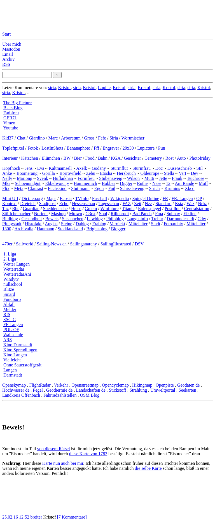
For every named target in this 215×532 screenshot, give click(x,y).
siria (52, 87)
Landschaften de (90, 390)
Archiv (8, 59)
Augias (51, 223)
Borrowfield (70, 173)
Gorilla (48, 173)
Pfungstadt (11, 223)
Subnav (173, 213)
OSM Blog (89, 395)
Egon (99, 188)
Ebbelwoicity (57, 183)
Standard (164, 203)
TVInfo (81, 198)
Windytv (11, 279)
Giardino (37, 138)
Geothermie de (59, 390)
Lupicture (146, 148)
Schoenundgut (28, 183)
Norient (41, 213)
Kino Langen (15, 354)
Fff (96, 148)
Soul (103, 213)
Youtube (10, 128)
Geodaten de (188, 385)
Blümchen (50, 158)
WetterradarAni (17, 274)
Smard (9, 294)
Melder (9, 309)
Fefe (102, 138)
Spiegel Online (145, 198)
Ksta (179, 203)
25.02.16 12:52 (16, 517)
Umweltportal (162, 390)
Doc (159, 168)
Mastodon (11, 49)
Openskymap (14, 385)
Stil (200, 168)
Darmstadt (12, 375)
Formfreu (86, 178)
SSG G (9, 319)
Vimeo (9, 122)
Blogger (118, 228)
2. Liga (9, 259)
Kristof (64, 87)
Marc (53, 138)
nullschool (12, 284)
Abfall (9, 304)
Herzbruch (126, 173)
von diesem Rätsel (53, 448)
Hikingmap (142, 385)
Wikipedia (119, 198)
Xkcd (190, 188)
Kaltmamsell (60, 168)
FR (165, 198)
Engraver (111, 148)
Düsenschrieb (179, 168)
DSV (139, 243)
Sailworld (24, 243)
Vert (182, 173)
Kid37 (7, 138)
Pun (161, 148)
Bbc (15, 208)
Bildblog (10, 218)
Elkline (189, 213)
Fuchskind (57, 188)
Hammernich (85, 183)
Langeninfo (137, 218)
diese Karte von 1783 (88, 453)
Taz (5, 208)
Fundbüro (12, 299)
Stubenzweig (110, 178)
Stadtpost (47, 203)
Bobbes (108, 183)
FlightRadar (39, 385)
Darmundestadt (180, 218)
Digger (126, 183)
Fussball (99, 198)
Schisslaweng (132, 188)
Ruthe (142, 183)
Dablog (82, 223)
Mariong (24, 178)
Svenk (42, 178)
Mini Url (10, 198)
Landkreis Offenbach (21, 395)
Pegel (38, 390)
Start (6, 34)
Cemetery (153, 158)
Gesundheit (31, 218)
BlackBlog (12, 107)
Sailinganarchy (83, 243)
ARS (7, 339)
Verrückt (117, 223)
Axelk (81, 168)
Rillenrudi (120, 213)
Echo (64, 203)
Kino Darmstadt (17, 344)
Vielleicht (12, 359)
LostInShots (52, 148)
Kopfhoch (11, 168)
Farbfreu (11, 112)
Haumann (45, 228)
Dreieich (28, 203)
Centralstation (196, 208)
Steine (66, 223)
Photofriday (200, 158)
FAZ (127, 203)
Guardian (31, 208)
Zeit (137, 203)
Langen (10, 370)
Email (7, 54)
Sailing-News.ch (52, 243)
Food (90, 158)
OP (199, 198)
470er (7, 243)
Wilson (133, 178)
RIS (6, 314)
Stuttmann (80, 188)
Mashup (58, 213)
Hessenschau (83, 203)
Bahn (103, 158)
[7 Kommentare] (72, 517)
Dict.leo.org (32, 198)
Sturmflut (119, 168)
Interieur (10, 158)
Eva (40, 168)
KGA (115, 158)
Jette (163, 178)
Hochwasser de (15, 390)
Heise (76, 208)
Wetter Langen (16, 264)
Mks (6, 183)
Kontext (9, 203)
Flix (6, 188)
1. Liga (9, 254)
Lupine (104, 87)
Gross (89, 138)
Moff (203, 183)
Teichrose (195, 178)
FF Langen (13, 324)
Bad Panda (142, 213)
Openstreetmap (85, 385)
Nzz (148, 203)
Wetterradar (13, 269)
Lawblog (95, 218)
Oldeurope (149, 173)
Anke (7, 173)
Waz (190, 203)
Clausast (35, 188)
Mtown (75, 213)
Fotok (32, 148)
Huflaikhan (63, 178)
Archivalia (24, 228)
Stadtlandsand (70, 228)
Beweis (52, 218)
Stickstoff (117, 390)
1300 (6, 228)
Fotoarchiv (173, 223)
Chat (21, 138)
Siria (113, 138)
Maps (51, 198)
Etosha (106, 173)
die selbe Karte (148, 468)
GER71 (10, 117)
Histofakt (33, 223)
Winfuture (110, 208)
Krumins (172, 188)
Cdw (202, 218)
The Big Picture (17, 102)
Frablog (99, 223)
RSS (6, 64)
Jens (29, 168)
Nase (156, 183)
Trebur (157, 218)
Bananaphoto (78, 148)
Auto (181, 158)
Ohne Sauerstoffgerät (22, 365)
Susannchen (72, 218)
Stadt (155, 223)
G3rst (90, 213)
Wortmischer (132, 138)
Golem (91, 208)
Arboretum (71, 138)
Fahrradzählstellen (59, 395)
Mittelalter (138, 223)
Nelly (7, 178)
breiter (36, 517)
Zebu (90, 173)
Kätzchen (29, 158)
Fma (159, 213)
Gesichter (132, 158)
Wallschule (13, 334)
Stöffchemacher (16, 213)
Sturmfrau (141, 168)
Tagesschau (109, 203)
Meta (18, 188)
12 (168, 183)
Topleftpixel (13, 148)
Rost (169, 158)
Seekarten (187, 390)
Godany (99, 168)
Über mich (11, 44)
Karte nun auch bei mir (62, 463)
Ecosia (66, 198)
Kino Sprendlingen (20, 349)
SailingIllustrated (116, 243)
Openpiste (165, 385)
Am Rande (184, 183)
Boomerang (27, 173)
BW (67, 158)
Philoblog (115, 218)
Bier (78, 158)
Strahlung (138, 390)
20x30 (128, 148)
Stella (169, 173)
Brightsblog (97, 228)
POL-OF (11, 329)
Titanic (128, 208)
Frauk (177, 178)
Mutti (149, 178)
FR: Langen (182, 198)
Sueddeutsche (55, 208)
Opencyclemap (115, 385)
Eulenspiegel (149, 208)
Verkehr (61, 385)
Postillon (173, 208)
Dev (194, 173)
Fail (111, 188)
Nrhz (202, 203)
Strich (154, 188)
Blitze (8, 289)
